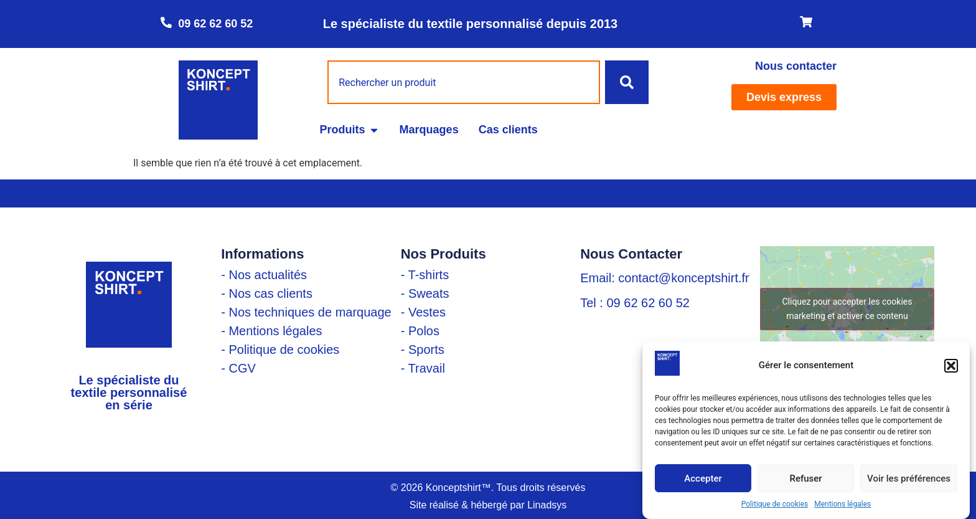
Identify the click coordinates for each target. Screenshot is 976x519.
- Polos (420, 331)
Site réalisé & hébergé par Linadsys (488, 505)
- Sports (422, 349)
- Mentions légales (271, 331)
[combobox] (463, 82)
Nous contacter (796, 66)
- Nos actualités (264, 275)
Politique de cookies (774, 504)
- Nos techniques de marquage (306, 312)
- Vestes (423, 312)
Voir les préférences (908, 478)
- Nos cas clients (266, 293)
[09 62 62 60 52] (166, 22)
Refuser (805, 478)
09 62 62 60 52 (215, 23)
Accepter (702, 478)
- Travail (423, 368)
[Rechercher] (627, 82)
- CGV (238, 368)
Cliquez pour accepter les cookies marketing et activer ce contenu (847, 309)
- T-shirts (425, 275)
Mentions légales (842, 504)
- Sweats (425, 293)
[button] (951, 365)
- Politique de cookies (280, 349)
